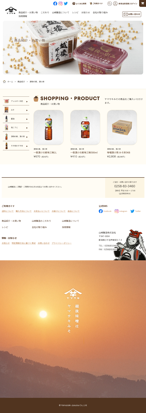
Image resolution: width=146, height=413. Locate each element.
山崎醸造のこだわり (41, 220)
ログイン (133, 3)
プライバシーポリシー (62, 243)
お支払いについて (42, 211)
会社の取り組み (100, 12)
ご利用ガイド (96, 3)
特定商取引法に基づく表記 (24, 243)
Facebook (105, 211)
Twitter (135, 211)
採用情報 (23, 16)
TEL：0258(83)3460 (108, 245)
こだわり (45, 12)
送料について (8, 211)
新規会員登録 (121, 3)
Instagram (121, 211)
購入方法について (24, 211)
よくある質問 (79, 3)
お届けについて (59, 211)
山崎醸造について (60, 12)
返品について (74, 211)
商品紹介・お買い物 (28, 12)
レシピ (75, 12)
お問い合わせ (44, 243)
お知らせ (85, 12)
